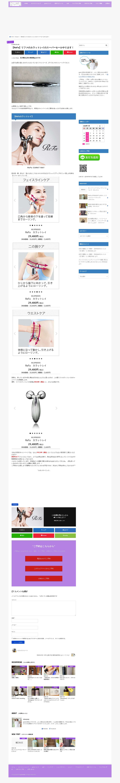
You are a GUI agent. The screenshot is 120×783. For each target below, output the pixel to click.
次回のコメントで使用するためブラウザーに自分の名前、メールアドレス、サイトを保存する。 (39, 641)
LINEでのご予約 (88, 3)
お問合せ (108, 3)
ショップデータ (59, 770)
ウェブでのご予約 (76, 3)
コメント (14, 602)
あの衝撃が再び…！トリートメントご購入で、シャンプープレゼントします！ (93, 219)
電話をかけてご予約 (44, 560)
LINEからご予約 (43, 581)
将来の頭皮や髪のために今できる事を (93, 205)
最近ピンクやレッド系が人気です (93, 212)
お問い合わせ (26, 772)
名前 (13, 621)
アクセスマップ (78, 770)
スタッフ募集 (99, 3)
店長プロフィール (59, 3)
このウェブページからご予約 (43, 570)
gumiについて (47, 3)
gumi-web (22, 777)
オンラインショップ (36, 3)
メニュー (68, 770)
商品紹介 (15, 504)
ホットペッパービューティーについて (93, 189)
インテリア (49, 770)
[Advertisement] (60, 21)
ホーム (13, 770)
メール (14, 627)
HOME (26, 3)
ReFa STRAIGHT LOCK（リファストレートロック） (92, 197)
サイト (13, 634)
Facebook (53, 731)
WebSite (45, 731)
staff (68, 3)
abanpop (26, 722)
